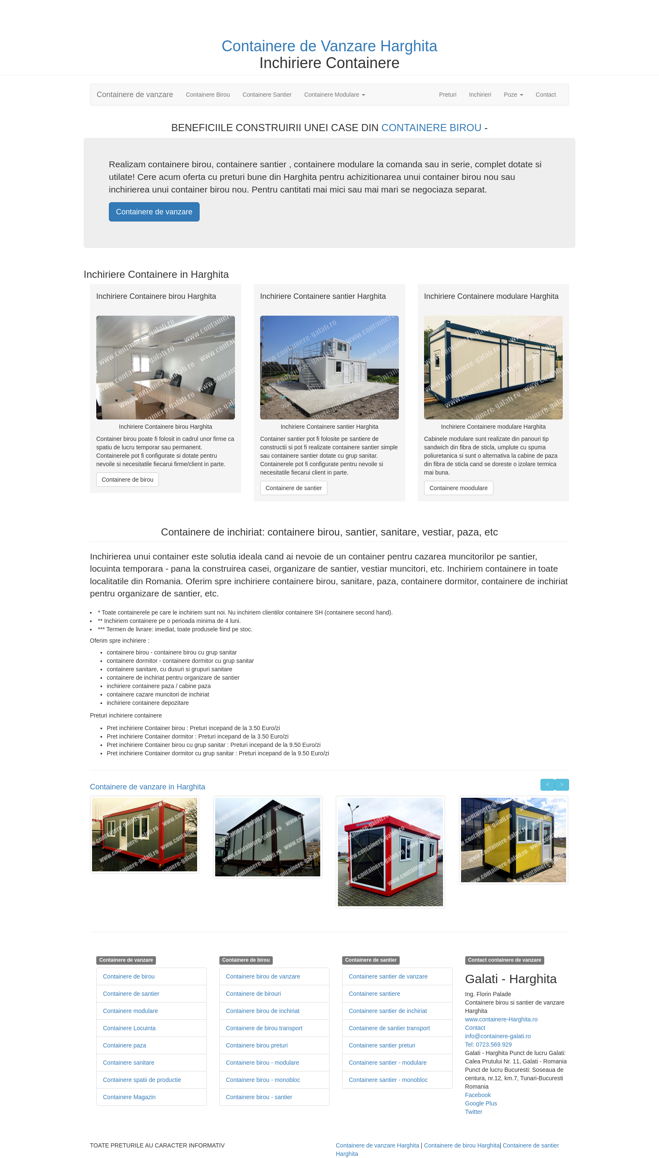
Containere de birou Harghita (462, 1145)
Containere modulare (130, 1011)
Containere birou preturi (257, 1045)
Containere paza (124, 1045)
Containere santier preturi (382, 1045)
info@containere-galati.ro (498, 1036)
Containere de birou (127, 479)
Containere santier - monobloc (388, 1079)
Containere (260, 46)
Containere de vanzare (135, 94)
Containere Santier (267, 94)
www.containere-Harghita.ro (501, 1019)
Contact (546, 94)
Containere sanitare (128, 1062)
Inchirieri (480, 94)
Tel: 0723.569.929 (488, 1044)
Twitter (473, 1111)
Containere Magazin (129, 1097)
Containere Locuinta (129, 1028)
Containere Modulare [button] (334, 94)
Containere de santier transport (389, 1028)
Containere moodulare (459, 488)
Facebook (478, 1095)
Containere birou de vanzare (263, 976)
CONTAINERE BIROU (433, 127)
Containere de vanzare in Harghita (147, 787)
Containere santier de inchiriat (388, 1011)
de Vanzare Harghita (369, 46)
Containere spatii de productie (142, 1079)
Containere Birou (208, 94)
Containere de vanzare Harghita (377, 1145)
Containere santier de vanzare (388, 976)
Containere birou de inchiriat (263, 1011)
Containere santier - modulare (388, 1062)
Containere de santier (294, 488)
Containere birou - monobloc (263, 1079)
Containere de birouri (253, 993)
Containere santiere (374, 993)
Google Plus (481, 1103)
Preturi (451, 94)
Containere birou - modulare (262, 1062)
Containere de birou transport (264, 1028)
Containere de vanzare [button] (154, 212)
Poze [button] (513, 94)
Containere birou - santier (259, 1097)
